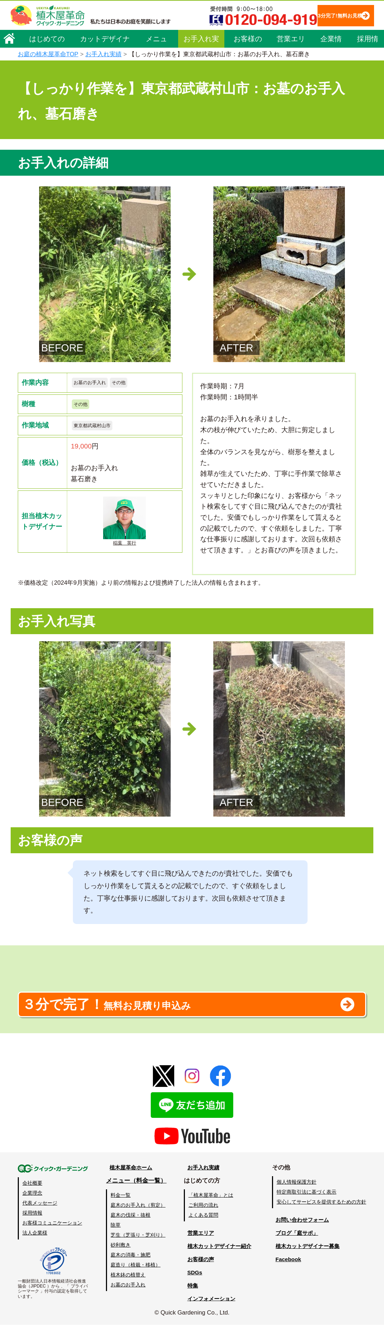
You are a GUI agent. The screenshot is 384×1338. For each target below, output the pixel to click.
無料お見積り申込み (169, 1013)
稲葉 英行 (124, 528)
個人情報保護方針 (296, 1195)
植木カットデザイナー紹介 (219, 1258)
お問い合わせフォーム (302, 1232)
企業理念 (32, 1206)
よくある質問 (202, 1228)
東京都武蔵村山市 (98, 430)
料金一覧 (120, 1208)
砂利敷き (120, 1257)
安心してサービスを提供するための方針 (321, 1214)
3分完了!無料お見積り (160, 35)
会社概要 (32, 1196)
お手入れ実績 (201, 61)
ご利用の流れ (202, 1218)
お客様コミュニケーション (52, 1236)
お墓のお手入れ (95, 383)
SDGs (191, 1285)
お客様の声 (248, 61)
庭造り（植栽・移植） (135, 1278)
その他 (131, 383)
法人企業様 (34, 1246)
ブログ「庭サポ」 (296, 1245)
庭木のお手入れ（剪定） (137, 1218)
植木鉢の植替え (127, 1288)
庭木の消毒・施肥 (130, 1267)
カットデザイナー (105, 61)
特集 (189, 1298)
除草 (115, 1238)
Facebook (286, 1272)
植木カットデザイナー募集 (308, 1258)
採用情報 (367, 61)
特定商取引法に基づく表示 (306, 1204)
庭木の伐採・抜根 (130, 1228)
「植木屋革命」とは (209, 1208)
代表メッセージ (39, 1216)
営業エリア (291, 61)
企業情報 (331, 61)
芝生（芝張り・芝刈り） (137, 1248)
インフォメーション (210, 1311)
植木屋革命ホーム (130, 1180)
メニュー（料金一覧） (136, 1193)
